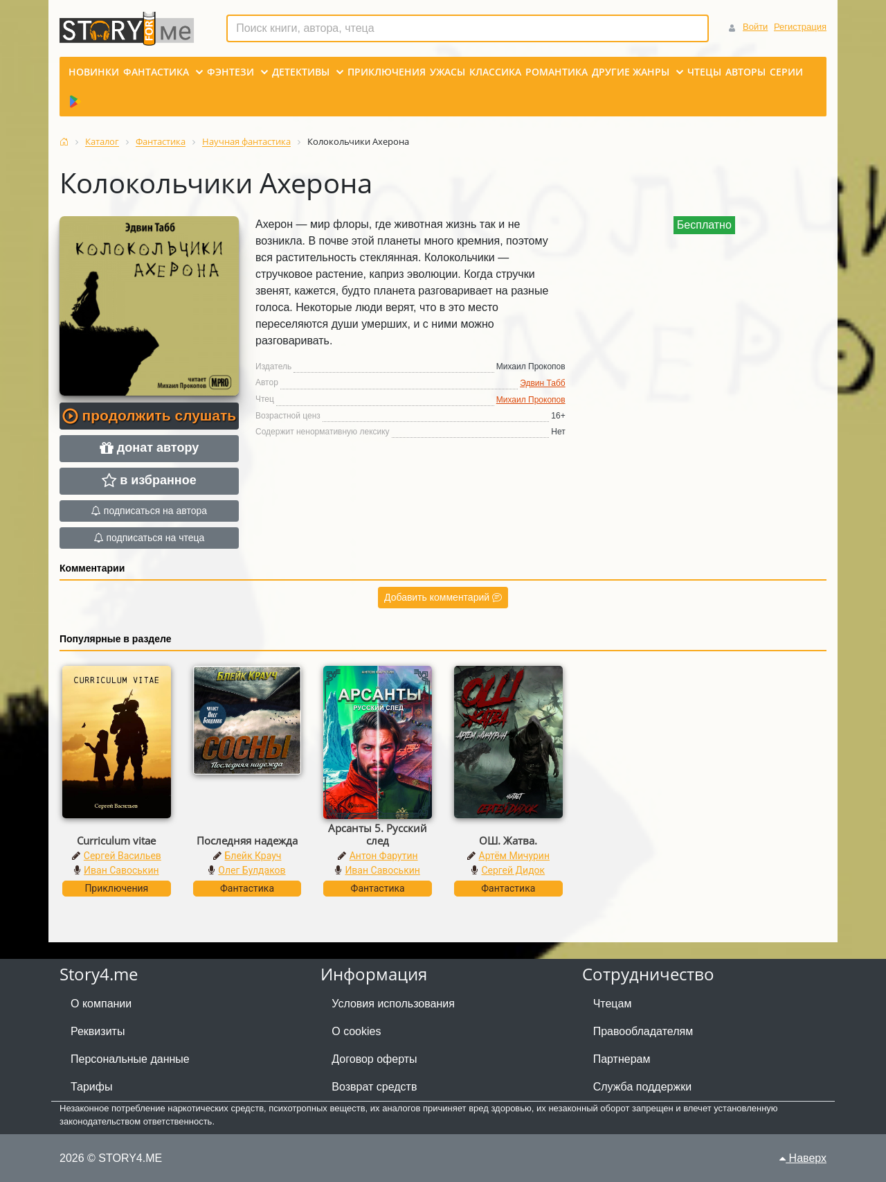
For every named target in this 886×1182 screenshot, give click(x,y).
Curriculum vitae (116, 840)
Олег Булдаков (251, 870)
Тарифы (91, 1087)
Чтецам (612, 1003)
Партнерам (622, 1059)
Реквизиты (98, 1031)
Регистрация (800, 26)
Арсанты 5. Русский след (377, 834)
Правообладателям (643, 1031)
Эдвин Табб (542, 383)
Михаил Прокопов (531, 400)
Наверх (802, 1158)
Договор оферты (374, 1059)
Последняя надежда (247, 840)
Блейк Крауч (253, 855)
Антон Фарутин (384, 855)
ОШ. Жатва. (508, 840)
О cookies (356, 1031)
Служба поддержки (642, 1087)
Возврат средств (374, 1087)
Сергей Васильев (122, 855)
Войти (755, 26)
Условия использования (393, 1003)
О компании (101, 1003)
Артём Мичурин (514, 855)
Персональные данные (130, 1059)
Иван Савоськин (121, 870)
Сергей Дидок (513, 870)
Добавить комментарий (443, 597)
